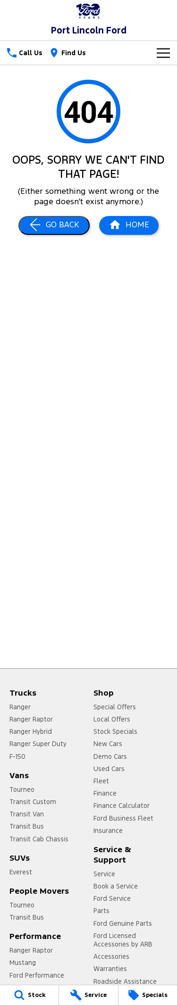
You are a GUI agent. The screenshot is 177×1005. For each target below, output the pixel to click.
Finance (105, 793)
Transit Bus (26, 826)
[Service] (88, 995)
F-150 (17, 756)
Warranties (110, 968)
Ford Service (112, 898)
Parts (101, 910)
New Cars (107, 743)
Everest (20, 872)
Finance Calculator (121, 805)
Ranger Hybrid (30, 731)
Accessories (111, 956)
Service (104, 874)
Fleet (101, 781)
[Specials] (147, 995)
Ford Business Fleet (123, 818)
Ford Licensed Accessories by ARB (122, 939)
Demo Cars (110, 756)
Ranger (20, 707)
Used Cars (109, 768)
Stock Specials (115, 731)
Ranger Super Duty (38, 743)
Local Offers (111, 719)
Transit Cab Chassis (38, 839)
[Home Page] (129, 225)
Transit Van (26, 814)
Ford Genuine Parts (122, 923)
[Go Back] (54, 225)
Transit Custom (32, 801)
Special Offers (114, 707)
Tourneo (21, 789)
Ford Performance (36, 975)
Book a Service (115, 886)
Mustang (22, 962)
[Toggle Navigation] (163, 53)
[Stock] (29, 995)
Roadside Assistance (125, 981)
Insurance (108, 830)
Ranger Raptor (31, 719)
